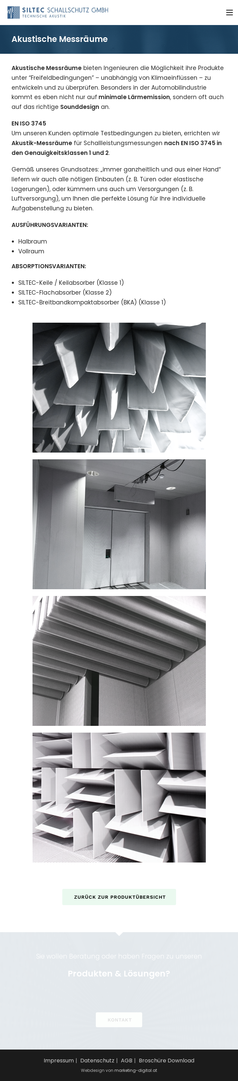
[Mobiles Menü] (229, 12)
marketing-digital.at (135, 1070)
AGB (126, 1060)
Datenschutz (97, 1060)
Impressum (59, 1060)
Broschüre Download (166, 1060)
